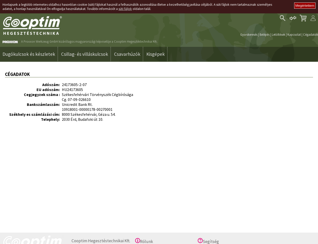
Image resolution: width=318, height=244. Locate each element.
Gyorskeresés (248, 34)
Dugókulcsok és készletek (28, 54)
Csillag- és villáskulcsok (84, 54)
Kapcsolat (294, 34)
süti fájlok (125, 9)
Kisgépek (155, 54)
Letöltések (278, 34)
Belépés (265, 34)
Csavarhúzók (127, 54)
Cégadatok (310, 34)
